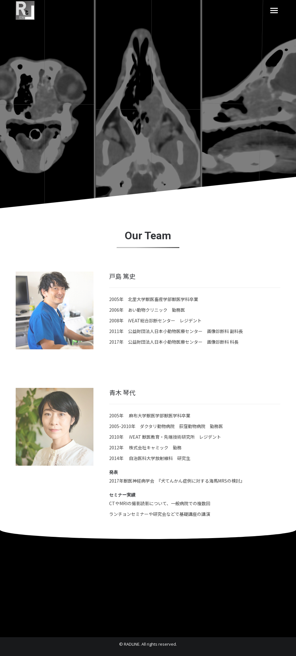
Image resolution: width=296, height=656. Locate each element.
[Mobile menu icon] (274, 10)
